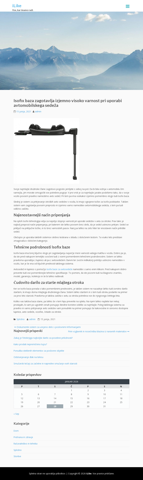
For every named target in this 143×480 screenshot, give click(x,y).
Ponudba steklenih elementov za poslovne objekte (39, 350)
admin (38, 111)
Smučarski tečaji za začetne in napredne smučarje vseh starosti (45, 363)
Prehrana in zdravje (23, 437)
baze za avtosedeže (62, 269)
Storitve (17, 456)
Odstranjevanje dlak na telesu (28, 357)
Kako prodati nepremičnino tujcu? (30, 344)
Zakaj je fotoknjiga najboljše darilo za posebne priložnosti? (43, 337)
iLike (16, 5)
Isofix (49, 269)
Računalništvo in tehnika (25, 443)
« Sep (16, 413)
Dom (16, 430)
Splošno (21, 319)
